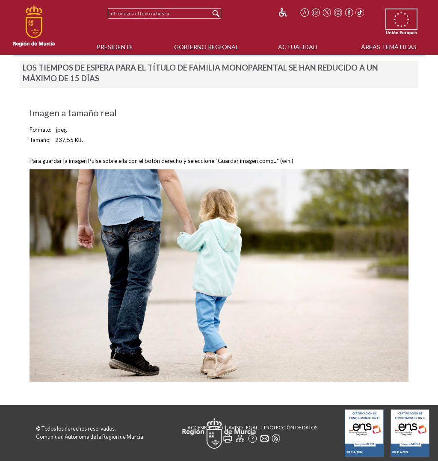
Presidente (115, 46)
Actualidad (297, 46)
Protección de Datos (290, 427)
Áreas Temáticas (389, 46)
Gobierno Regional (206, 46)
